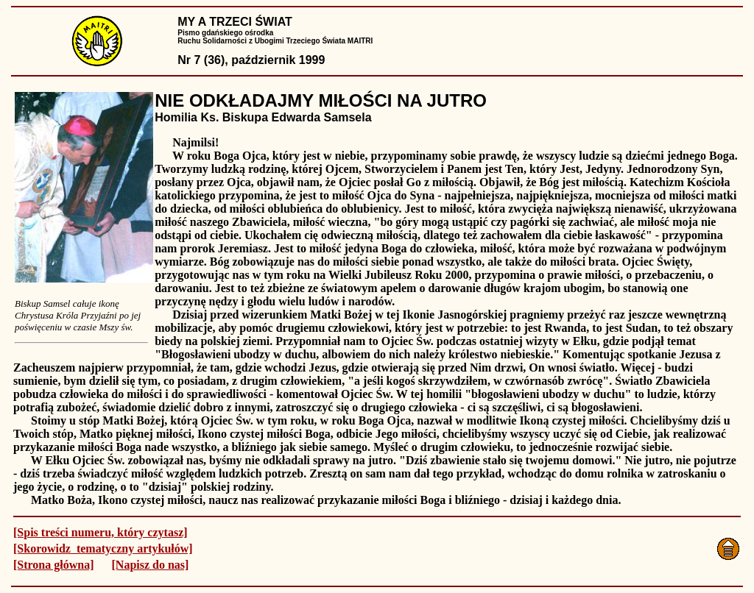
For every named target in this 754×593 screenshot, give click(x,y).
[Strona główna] (53, 564)
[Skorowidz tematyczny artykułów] (103, 548)
